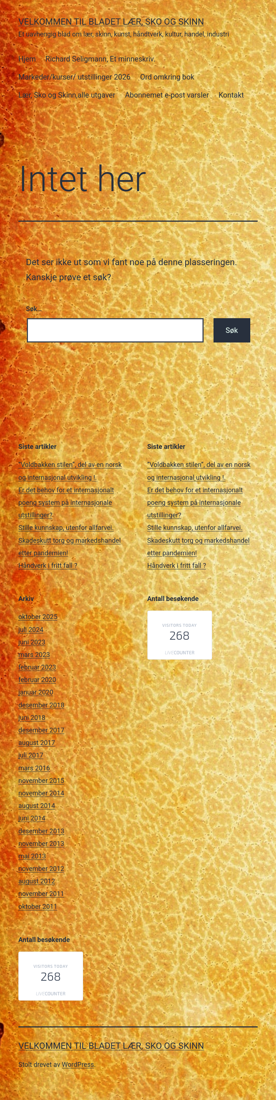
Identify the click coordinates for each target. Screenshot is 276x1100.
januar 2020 (35, 692)
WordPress (78, 1064)
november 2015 (41, 780)
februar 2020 (37, 679)
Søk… (34, 309)
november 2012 (41, 868)
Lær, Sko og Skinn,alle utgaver (66, 95)
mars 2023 (34, 654)
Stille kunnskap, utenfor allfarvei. (66, 527)
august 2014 (36, 805)
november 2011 (41, 893)
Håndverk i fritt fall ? (47, 565)
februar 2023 (37, 667)
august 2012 (36, 881)
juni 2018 (31, 717)
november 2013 (41, 843)
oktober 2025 (37, 617)
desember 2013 (41, 831)
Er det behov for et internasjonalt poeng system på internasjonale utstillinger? (66, 502)
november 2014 (41, 793)
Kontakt (231, 95)
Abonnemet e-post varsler (167, 95)
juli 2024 (30, 629)
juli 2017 (30, 755)
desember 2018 (41, 705)
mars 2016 (34, 768)
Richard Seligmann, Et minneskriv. (100, 59)
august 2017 (36, 742)
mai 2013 (32, 856)
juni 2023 (31, 642)
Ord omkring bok (167, 77)
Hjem (27, 59)
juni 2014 (31, 818)
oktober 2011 (37, 906)
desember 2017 (41, 730)
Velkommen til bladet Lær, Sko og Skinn (111, 22)
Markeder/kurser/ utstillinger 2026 (74, 77)
